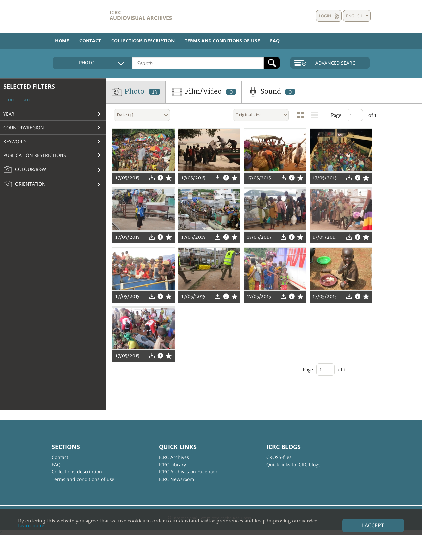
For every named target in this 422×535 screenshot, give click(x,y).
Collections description (143, 41)
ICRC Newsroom (176, 479)
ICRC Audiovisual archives (141, 15)
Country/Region (23, 127)
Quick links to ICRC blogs (293, 464)
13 (154, 92)
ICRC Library (172, 464)
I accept (373, 525)
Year (8, 114)
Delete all (19, 100)
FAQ (275, 41)
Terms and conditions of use (222, 41)
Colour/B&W (24, 170)
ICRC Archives (174, 457)
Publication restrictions (34, 155)
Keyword (14, 141)
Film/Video (203, 91)
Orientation (24, 184)
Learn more (31, 526)
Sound (271, 91)
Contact (90, 41)
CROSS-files (279, 457)
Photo (135, 91)
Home (62, 41)
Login (325, 16)
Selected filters (29, 86)
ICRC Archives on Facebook (188, 471)
